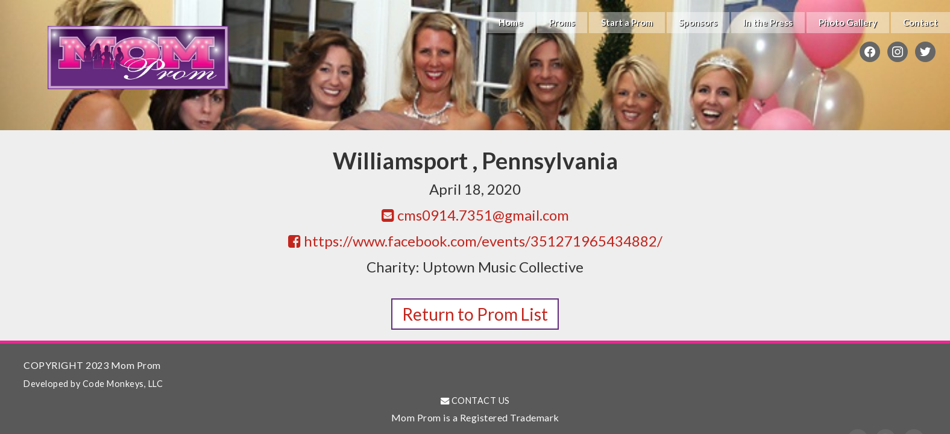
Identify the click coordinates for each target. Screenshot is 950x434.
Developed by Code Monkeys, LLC (93, 384)
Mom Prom (138, 57)
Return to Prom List (475, 314)
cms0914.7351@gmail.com (475, 215)
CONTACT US (475, 400)
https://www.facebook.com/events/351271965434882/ (475, 241)
